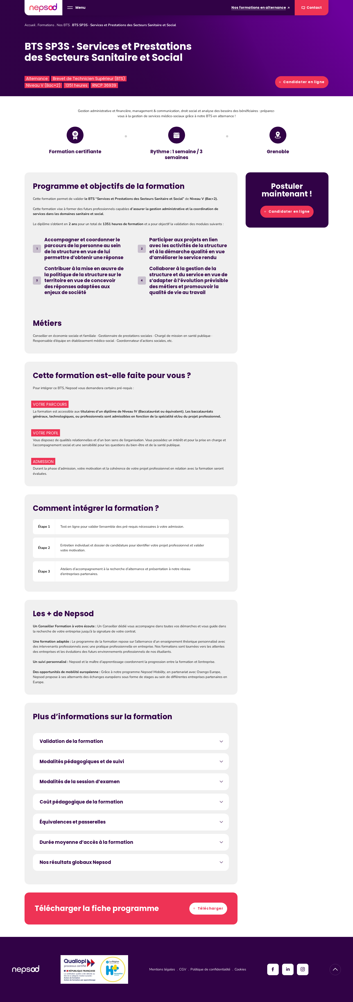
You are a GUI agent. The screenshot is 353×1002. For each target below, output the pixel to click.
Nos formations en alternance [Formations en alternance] (260, 7)
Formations (46, 25)
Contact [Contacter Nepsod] (311, 7)
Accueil (30, 25)
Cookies (240, 969)
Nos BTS (63, 25)
